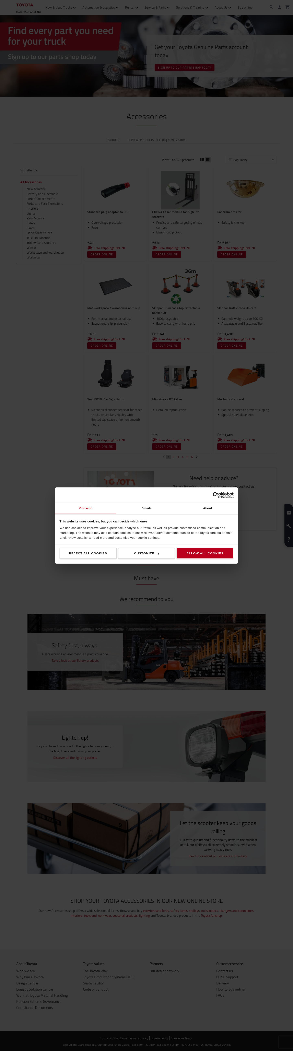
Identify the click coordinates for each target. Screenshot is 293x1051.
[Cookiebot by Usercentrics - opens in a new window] (216, 495)
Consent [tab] (85, 508)
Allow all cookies (204, 553)
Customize (146, 553)
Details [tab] (146, 508)
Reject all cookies (88, 553)
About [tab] (207, 508)
